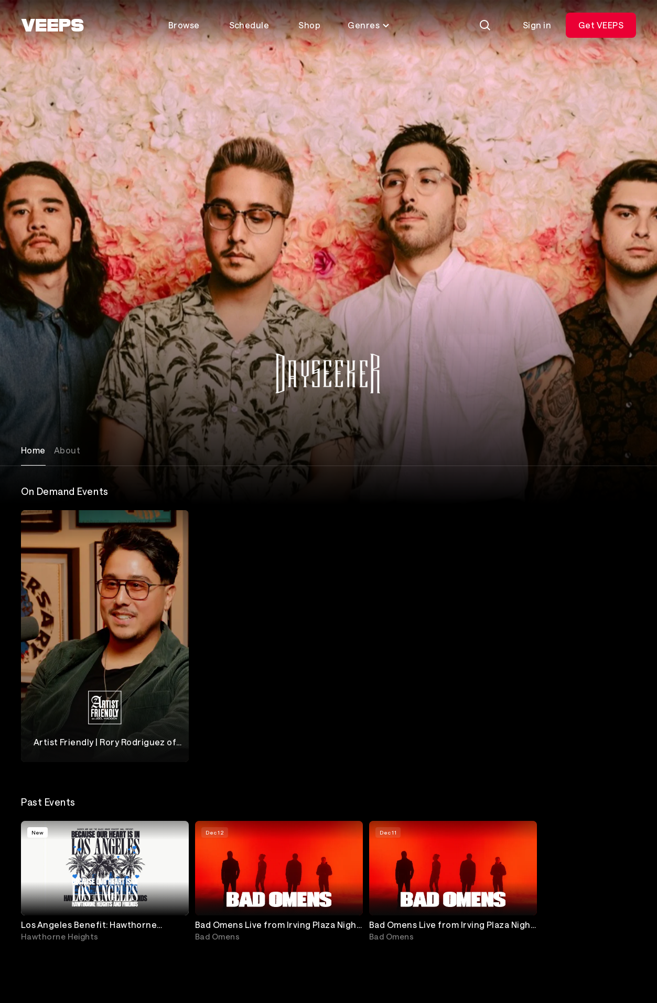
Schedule (249, 25)
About (67, 450)
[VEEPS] (52, 25)
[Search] (485, 25)
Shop (309, 25)
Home (33, 450)
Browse (184, 25)
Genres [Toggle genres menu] (369, 25)
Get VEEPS (600, 25)
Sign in (537, 25)
